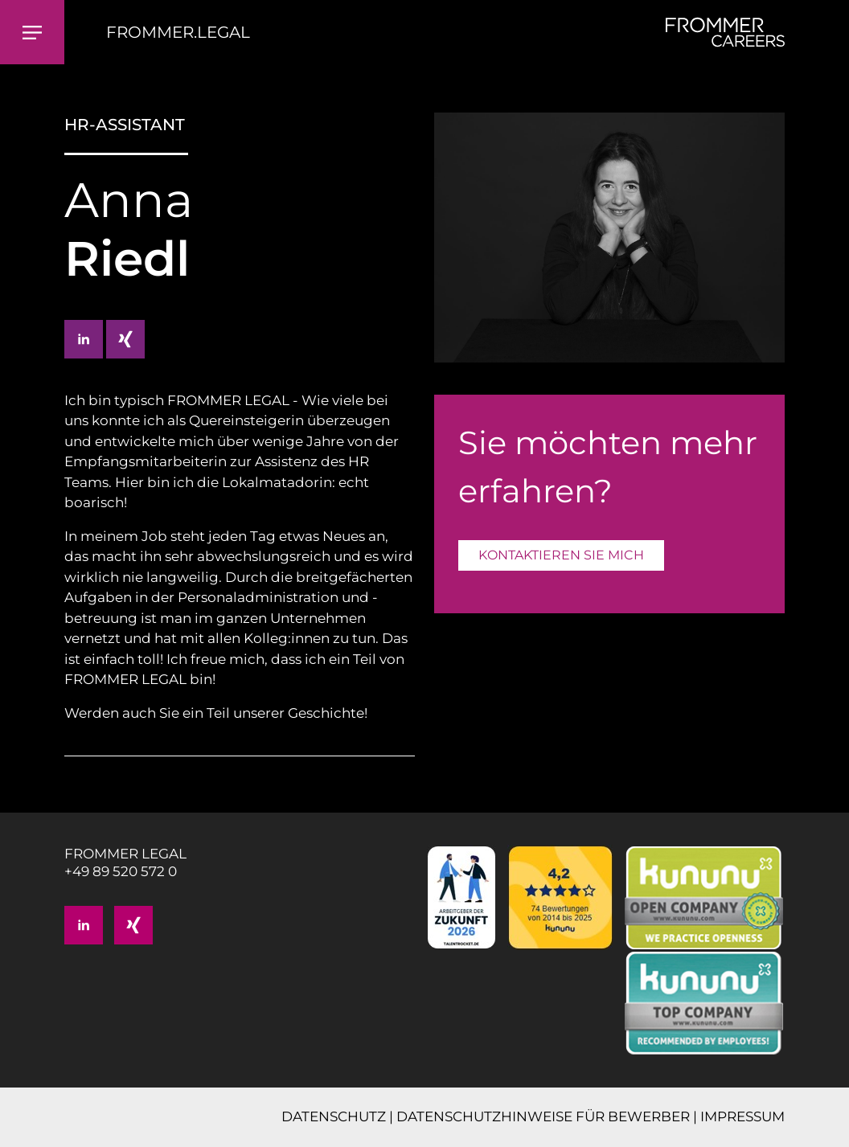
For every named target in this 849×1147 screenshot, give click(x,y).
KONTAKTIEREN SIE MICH (561, 555)
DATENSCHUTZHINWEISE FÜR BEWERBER (543, 1116)
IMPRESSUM (742, 1116)
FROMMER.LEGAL (178, 32)
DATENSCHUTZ (333, 1116)
